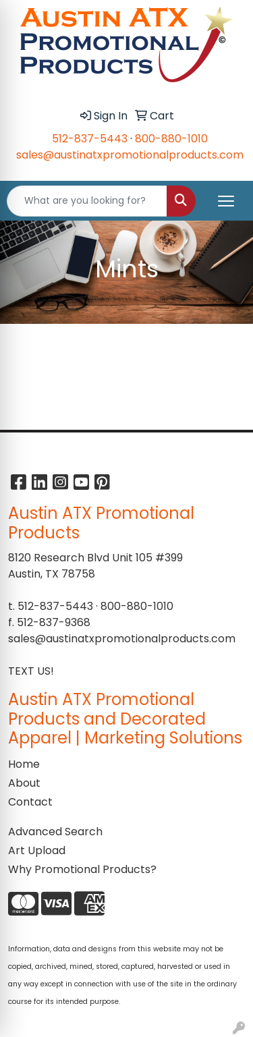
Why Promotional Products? (82, 869)
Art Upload (36, 850)
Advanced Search (55, 831)
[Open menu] (226, 201)
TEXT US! (31, 671)
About (24, 783)
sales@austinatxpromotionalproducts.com (130, 155)
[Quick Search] (87, 201)
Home (24, 764)
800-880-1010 (171, 138)
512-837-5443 (90, 138)
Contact (30, 802)
